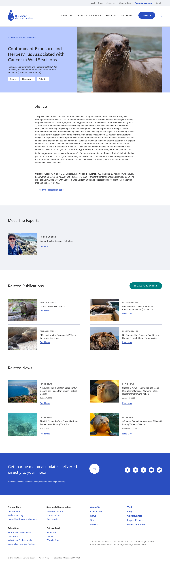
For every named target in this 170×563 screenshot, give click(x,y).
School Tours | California (75, 15)
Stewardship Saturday (74, 9)
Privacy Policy (44, 558)
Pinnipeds (116, 6)
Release (68, 9)
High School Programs (27, 6)
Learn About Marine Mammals (22, 519)
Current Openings (120, 6)
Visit (93, 3)
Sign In (159, 3)
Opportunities (134, 515)
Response (116, 9)
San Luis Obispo (24, 6)
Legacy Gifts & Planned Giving (126, 6)
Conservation (53, 515)
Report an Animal (143, 3)
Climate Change (71, 9)
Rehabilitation (70, 6)
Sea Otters (116, 9)
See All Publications (145, 285)
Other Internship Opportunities (126, 9)
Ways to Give (125, 3)
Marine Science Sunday (75, 6)
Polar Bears (117, 12)
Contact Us (96, 511)
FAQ (129, 511)
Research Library (54, 511)
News (93, 515)
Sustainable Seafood (74, 12)
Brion (19, 6)
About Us (111, 3)
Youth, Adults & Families (19, 532)
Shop (100, 3)
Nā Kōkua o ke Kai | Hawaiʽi (77, 6)
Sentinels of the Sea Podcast (21, 543)
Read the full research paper (51, 189)
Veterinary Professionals (20, 540)
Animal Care (66, 15)
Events (49, 536)
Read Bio (44, 246)
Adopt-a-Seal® (118, 9)
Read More (45, 310)
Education (116, 12)
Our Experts (52, 519)
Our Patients (14, 511)
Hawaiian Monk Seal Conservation (80, 6)
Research (116, 6)
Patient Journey (15, 515)
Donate (147, 15)
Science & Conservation (89, 15)
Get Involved (127, 15)
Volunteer (51, 532)
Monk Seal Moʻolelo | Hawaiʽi (77, 9)
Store (93, 520)
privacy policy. (60, 481)
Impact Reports (135, 520)
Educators (13, 536)
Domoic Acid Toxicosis (27, 6)
